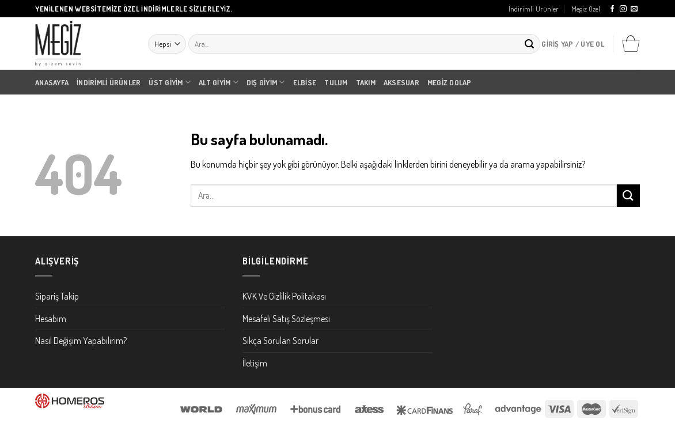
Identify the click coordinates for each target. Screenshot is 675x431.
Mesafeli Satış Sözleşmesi (286, 318)
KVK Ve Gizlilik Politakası (284, 296)
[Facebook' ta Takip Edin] (612, 9)
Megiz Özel (585, 8)
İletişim (254, 363)
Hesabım (50, 318)
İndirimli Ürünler (534, 8)
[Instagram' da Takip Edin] (623, 9)
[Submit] (529, 44)
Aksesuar (401, 82)
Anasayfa (52, 82)
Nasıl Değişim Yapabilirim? (81, 340)
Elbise (305, 82)
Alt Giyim (218, 82)
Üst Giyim (170, 82)
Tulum (335, 82)
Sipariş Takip (57, 296)
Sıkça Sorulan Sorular (280, 340)
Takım (366, 82)
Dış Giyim (266, 82)
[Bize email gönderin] (634, 9)
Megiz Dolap (449, 82)
